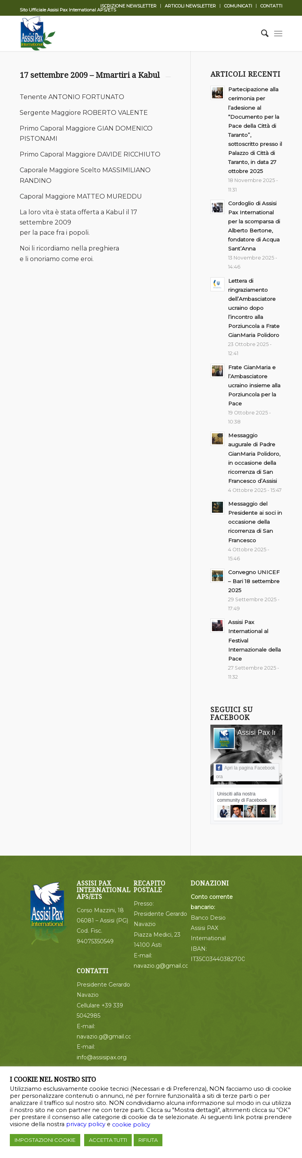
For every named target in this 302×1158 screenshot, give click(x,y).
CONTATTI (271, 6)
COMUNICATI (238, 6)
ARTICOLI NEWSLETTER (190, 6)
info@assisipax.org (102, 1057)
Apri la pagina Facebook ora (245, 771)
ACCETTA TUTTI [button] (108, 1140)
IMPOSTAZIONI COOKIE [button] (45, 1140)
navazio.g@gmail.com (107, 1036)
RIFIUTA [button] (148, 1140)
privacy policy (85, 1124)
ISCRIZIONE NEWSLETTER (128, 6)
